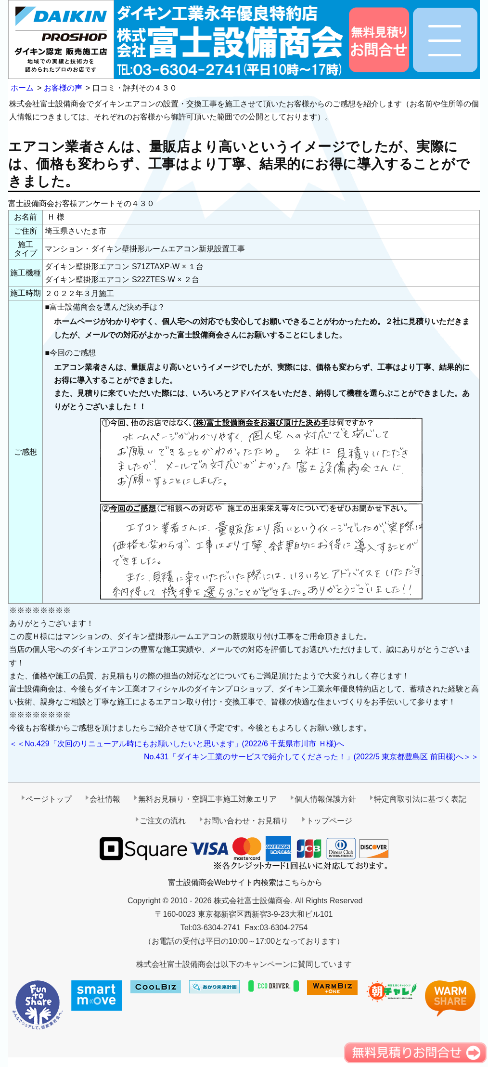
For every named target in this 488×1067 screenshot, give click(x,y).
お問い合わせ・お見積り (246, 821)
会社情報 (105, 799)
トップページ (329, 821)
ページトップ (49, 799)
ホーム (22, 88)
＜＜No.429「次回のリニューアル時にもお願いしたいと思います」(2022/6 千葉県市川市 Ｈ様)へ (176, 744)
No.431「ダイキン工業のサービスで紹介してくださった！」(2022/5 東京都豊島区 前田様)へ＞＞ (311, 757)
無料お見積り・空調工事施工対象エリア (207, 799)
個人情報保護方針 (325, 799)
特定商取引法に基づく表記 (420, 799)
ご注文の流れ (163, 821)
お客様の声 (63, 88)
